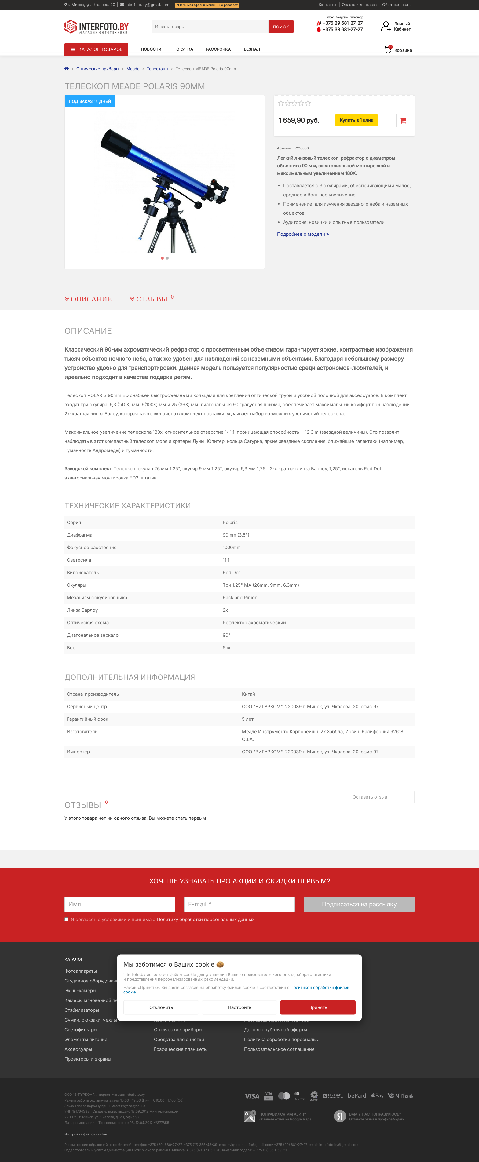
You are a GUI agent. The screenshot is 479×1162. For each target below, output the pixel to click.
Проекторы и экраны (87, 1059)
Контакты (327, 4)
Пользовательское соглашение (279, 1049)
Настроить (239, 1007)
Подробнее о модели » (303, 234)
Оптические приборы (178, 1030)
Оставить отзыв (370, 797)
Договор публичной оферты (275, 1030)
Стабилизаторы (81, 1010)
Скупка (184, 49)
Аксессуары (78, 1049)
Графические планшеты (180, 1049)
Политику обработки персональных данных (205, 919)
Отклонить (161, 1007)
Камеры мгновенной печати (96, 1000)
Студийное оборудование (93, 981)
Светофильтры (80, 1030)
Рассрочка (218, 49)
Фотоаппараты (80, 971)
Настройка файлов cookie (85, 1134)
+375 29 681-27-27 (339, 23)
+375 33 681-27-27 (339, 29)
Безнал (252, 49)
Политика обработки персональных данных (284, 1039)
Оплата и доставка (359, 4)
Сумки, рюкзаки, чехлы (90, 1020)
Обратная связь (396, 4)
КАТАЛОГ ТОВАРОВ (101, 49)
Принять (318, 1007)
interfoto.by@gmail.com (144, 4)
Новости (151, 49)
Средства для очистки (179, 1039)
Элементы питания (85, 1039)
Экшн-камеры (80, 990)
